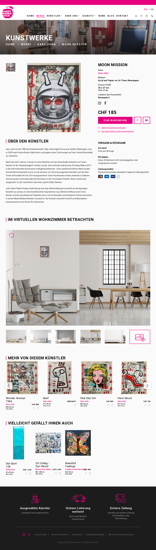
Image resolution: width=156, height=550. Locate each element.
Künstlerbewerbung (95, 534)
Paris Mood (125, 398)
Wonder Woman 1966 (15, 400)
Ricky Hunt (10, 470)
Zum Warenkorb (115, 120)
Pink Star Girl (88, 398)
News (101, 16)
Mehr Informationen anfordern (112, 128)
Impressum (77, 534)
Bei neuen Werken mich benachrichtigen (116, 131)
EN (152, 9)
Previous (8, 385)
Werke (40, 16)
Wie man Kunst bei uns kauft (121, 534)
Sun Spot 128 (11, 465)
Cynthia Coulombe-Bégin (75, 469)
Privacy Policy (41, 534)
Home (30, 16)
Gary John (46, 44)
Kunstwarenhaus (74, 542)
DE (145, 9)
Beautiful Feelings (70, 465)
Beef (46, 398)
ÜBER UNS (71, 16)
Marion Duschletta (43, 469)
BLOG (111, 16)
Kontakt (122, 16)
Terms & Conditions (59, 534)
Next (147, 385)
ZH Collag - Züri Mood (42, 465)
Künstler (53, 16)
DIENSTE (88, 16)
